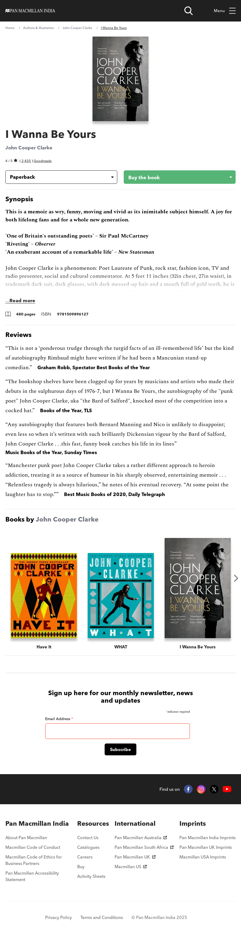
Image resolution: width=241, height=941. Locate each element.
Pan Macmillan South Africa (144, 847)
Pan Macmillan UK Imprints (205, 847)
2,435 (26, 161)
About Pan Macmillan (26, 837)
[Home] (30, 11)
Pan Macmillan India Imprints (207, 837)
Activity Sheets (91, 876)
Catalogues (88, 847)
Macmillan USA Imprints (202, 857)
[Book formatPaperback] (57, 177)
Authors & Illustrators (38, 28)
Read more (22, 300)
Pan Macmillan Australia (141, 837)
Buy (80, 866)
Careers (85, 857)
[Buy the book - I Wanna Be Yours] (175, 177)
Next (236, 578)
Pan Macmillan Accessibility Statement (32, 876)
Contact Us (87, 837)
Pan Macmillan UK (135, 857)
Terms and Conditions (101, 917)
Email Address (59, 718)
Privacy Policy (58, 917)
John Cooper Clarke (77, 28)
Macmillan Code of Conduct (32, 847)
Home (10, 28)
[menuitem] (38, 823)
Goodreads (43, 161)
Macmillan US (131, 866)
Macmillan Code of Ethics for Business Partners (33, 860)
